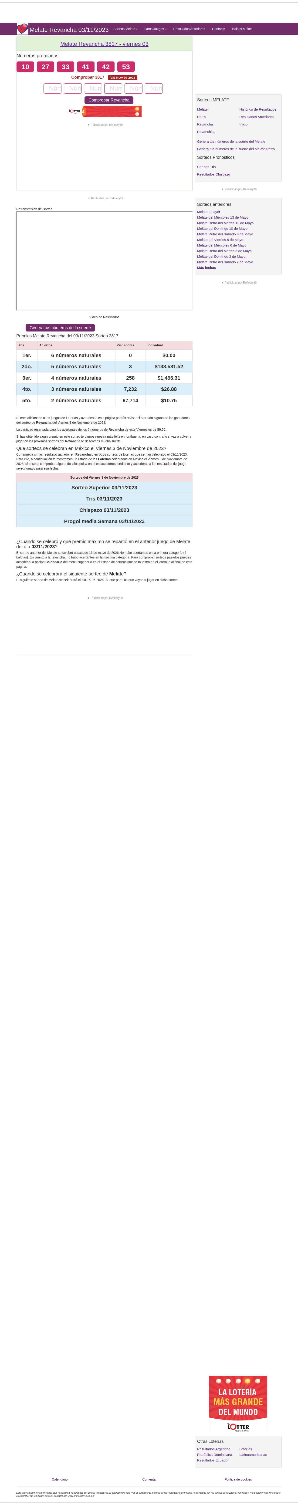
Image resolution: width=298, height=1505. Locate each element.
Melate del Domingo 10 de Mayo (222, 228)
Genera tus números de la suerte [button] (60, 327)
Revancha (205, 124)
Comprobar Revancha (108, 100)
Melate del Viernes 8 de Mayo (220, 240)
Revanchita (206, 132)
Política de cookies (238, 1479)
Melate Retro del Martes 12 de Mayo (225, 223)
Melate (202, 109)
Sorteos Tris (206, 167)
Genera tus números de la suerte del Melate (231, 141)
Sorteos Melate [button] (125, 29)
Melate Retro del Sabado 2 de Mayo (225, 262)
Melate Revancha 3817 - (104, 44)
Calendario (60, 1479)
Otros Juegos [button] (155, 29)
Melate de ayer (208, 212)
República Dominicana (214, 1455)
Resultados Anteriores (189, 29)
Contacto (218, 29)
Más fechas (206, 268)
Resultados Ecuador (213, 1460)
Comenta (149, 1479)
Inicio (243, 124)
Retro (201, 117)
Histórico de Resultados (257, 109)
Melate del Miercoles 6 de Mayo (222, 245)
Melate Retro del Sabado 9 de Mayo (225, 234)
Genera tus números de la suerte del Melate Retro (236, 149)
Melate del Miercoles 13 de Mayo (222, 217)
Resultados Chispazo (213, 174)
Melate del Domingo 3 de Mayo (221, 256)
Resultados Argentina (213, 1449)
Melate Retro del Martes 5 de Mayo (224, 251)
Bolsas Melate (242, 29)
